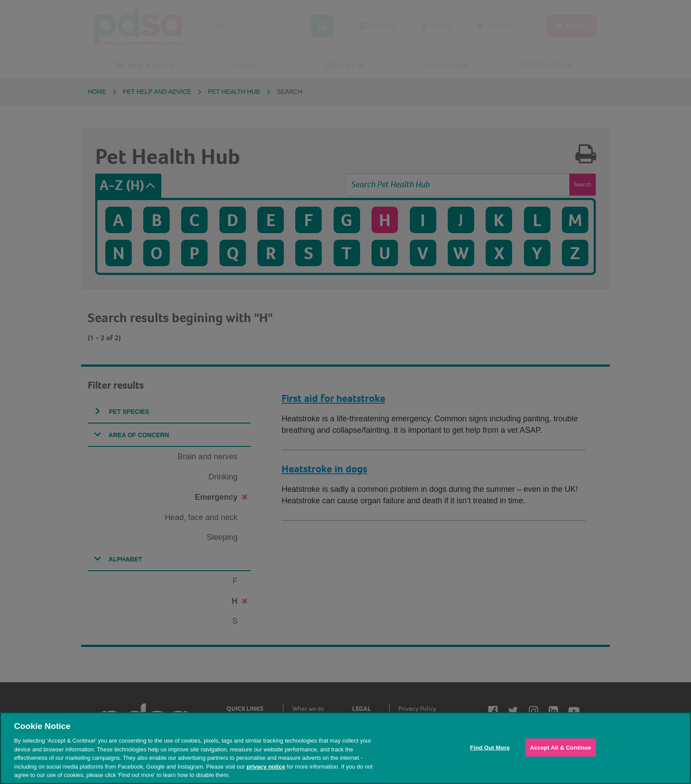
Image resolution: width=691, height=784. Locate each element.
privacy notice (265, 766)
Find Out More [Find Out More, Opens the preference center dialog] (490, 747)
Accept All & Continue (560, 747)
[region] (345, 748)
